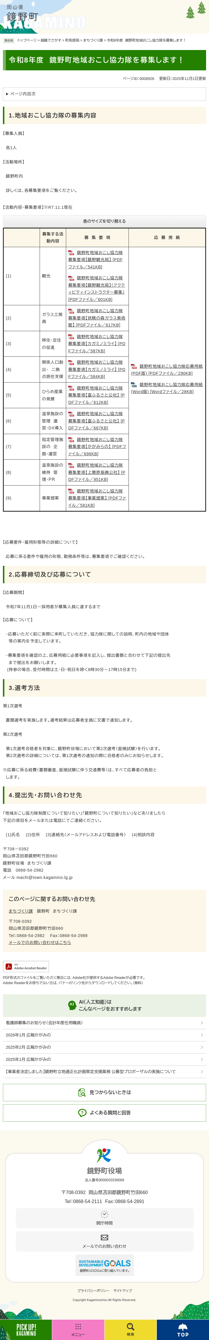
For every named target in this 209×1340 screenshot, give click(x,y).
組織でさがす (51, 40)
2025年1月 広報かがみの (28, 1059)
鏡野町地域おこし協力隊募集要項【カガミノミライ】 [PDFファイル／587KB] (96, 343)
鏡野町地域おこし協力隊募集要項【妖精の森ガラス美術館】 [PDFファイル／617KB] (97, 317)
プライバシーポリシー (93, 1291)
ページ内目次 (23, 94)
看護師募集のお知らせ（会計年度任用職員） (44, 1022)
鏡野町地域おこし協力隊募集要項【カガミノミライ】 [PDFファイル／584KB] (96, 369)
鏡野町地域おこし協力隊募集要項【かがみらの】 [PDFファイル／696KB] (97, 446)
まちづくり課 (93, 40)
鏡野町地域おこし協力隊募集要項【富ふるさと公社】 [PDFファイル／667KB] (96, 420)
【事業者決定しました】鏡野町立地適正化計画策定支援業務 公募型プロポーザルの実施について (91, 1071)
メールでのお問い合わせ (104, 1246)
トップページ (27, 40)
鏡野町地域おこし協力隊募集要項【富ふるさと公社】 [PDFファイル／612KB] (96, 395)
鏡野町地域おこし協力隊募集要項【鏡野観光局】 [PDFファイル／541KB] (95, 259)
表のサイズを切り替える (104, 221)
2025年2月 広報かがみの (28, 1047)
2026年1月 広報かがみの (28, 1035)
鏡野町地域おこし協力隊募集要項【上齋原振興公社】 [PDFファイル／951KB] (96, 472)
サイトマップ (122, 1291)
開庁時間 (104, 1223)
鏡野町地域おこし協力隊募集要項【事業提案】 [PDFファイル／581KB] (97, 498)
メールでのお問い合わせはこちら (40, 942)
